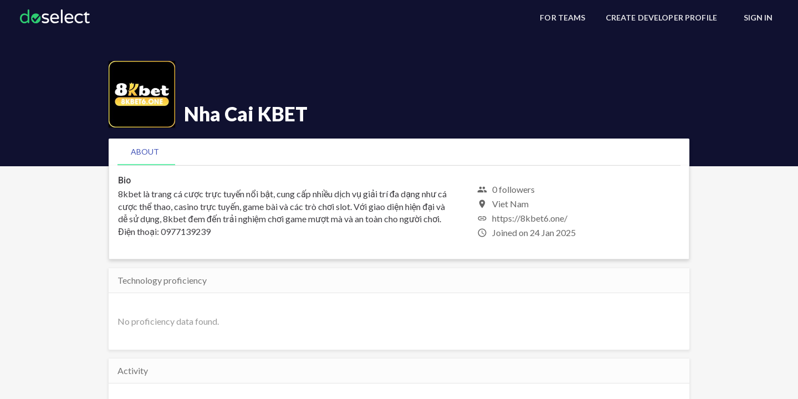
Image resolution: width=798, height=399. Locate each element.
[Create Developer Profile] (661, 18)
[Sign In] (758, 18)
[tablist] (399, 152)
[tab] (144, 152)
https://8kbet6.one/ (529, 218)
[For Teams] (562, 18)
